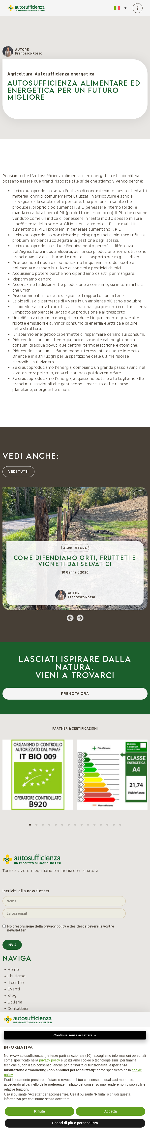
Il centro (15, 982)
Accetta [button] (110, 1111)
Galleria (14, 1002)
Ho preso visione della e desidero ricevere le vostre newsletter (60, 928)
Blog (12, 995)
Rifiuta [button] (39, 1111)
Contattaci (17, 1008)
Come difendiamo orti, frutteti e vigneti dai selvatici (75, 560)
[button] (70, 617)
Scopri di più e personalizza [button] (75, 1123)
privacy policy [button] (49, 1060)
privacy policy (55, 926)
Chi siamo (16, 976)
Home (13, 969)
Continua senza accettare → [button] (75, 1035)
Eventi (13, 989)
